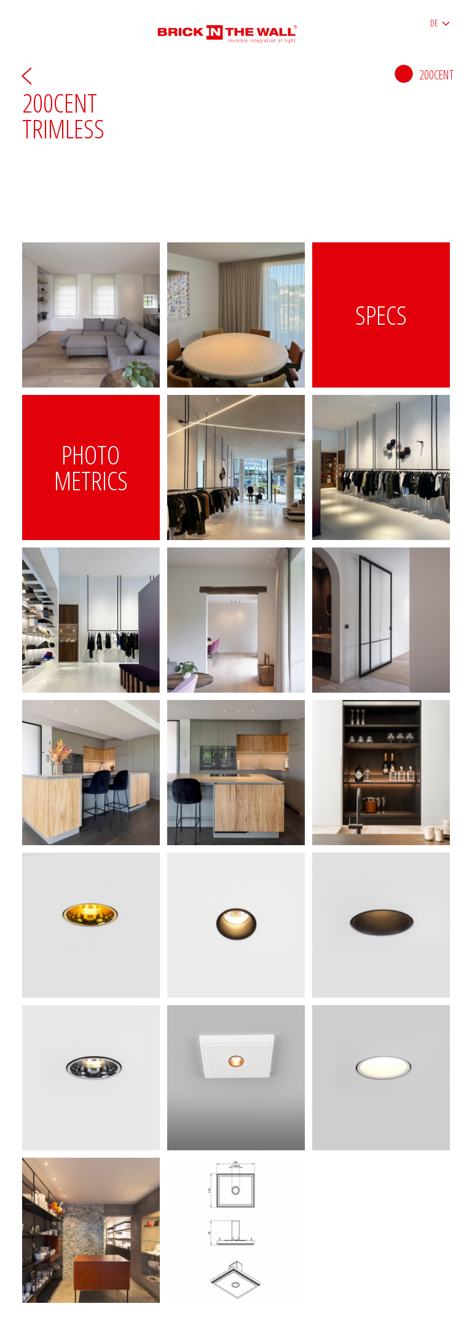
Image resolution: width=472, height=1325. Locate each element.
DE (434, 23)
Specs (381, 314)
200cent (424, 74)
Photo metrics (91, 467)
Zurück (26, 75)
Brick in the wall (236, 29)
